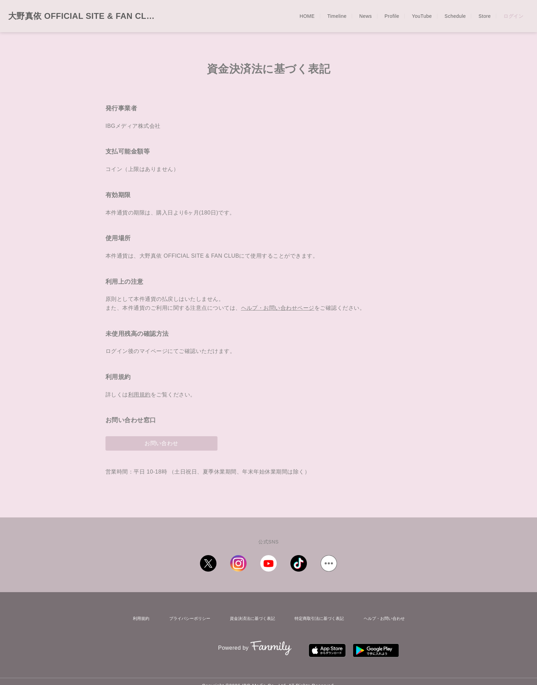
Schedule (455, 16)
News (365, 16)
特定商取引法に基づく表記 (318, 616)
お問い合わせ (161, 443)
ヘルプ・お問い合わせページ (277, 308)
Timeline (337, 16)
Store (484, 16)
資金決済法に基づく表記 (249, 616)
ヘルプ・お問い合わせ (385, 616)
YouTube (422, 16)
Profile (392, 16)
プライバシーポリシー (185, 616)
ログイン (513, 16)
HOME (307, 16)
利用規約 (139, 394)
